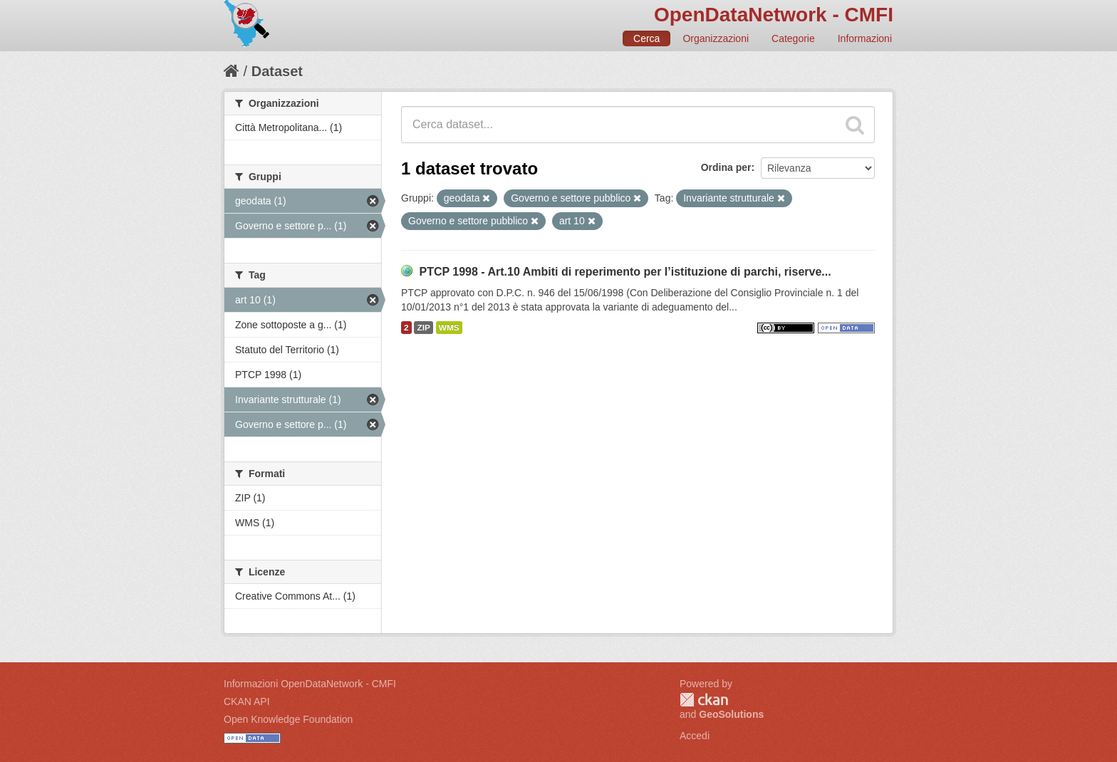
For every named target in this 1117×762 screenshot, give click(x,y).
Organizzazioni (715, 38)
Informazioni (865, 38)
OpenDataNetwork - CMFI (773, 15)
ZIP (423, 328)
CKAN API (247, 701)
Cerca (646, 38)
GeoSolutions (731, 714)
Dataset (277, 71)
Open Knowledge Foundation (288, 719)
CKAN (704, 699)
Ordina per (726, 167)
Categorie (793, 38)
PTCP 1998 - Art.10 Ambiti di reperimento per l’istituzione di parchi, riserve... (625, 272)
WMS (449, 328)
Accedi (695, 735)
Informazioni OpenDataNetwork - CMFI (310, 683)
